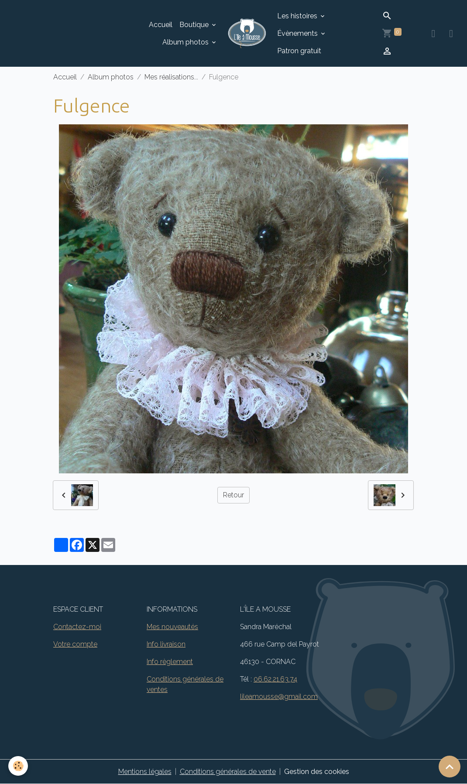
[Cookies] (18, 766)
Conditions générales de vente (228, 771)
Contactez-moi (77, 627)
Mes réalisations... (171, 77)
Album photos (186, 42)
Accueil (160, 25)
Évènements (298, 33)
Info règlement (170, 661)
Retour (233, 495)
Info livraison (166, 644)
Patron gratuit (299, 51)
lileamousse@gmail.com (279, 696)
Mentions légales (145, 771)
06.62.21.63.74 (275, 679)
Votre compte (75, 644)
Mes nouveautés (172, 627)
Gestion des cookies (316, 771)
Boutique (194, 25)
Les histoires (298, 16)
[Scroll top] (449, 766)
